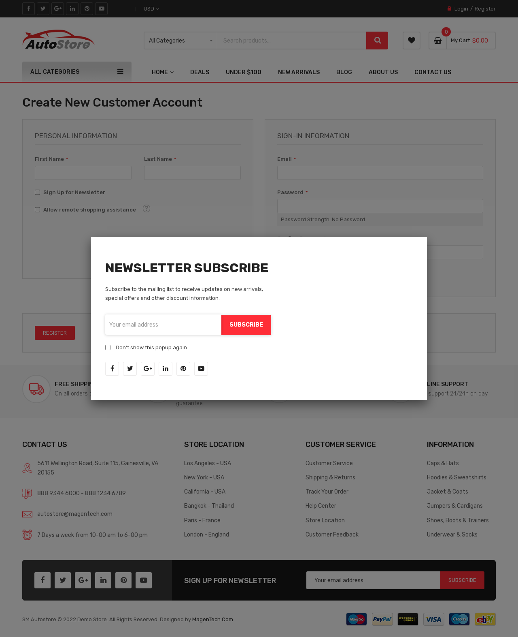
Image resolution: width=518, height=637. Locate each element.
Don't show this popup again (151, 347)
